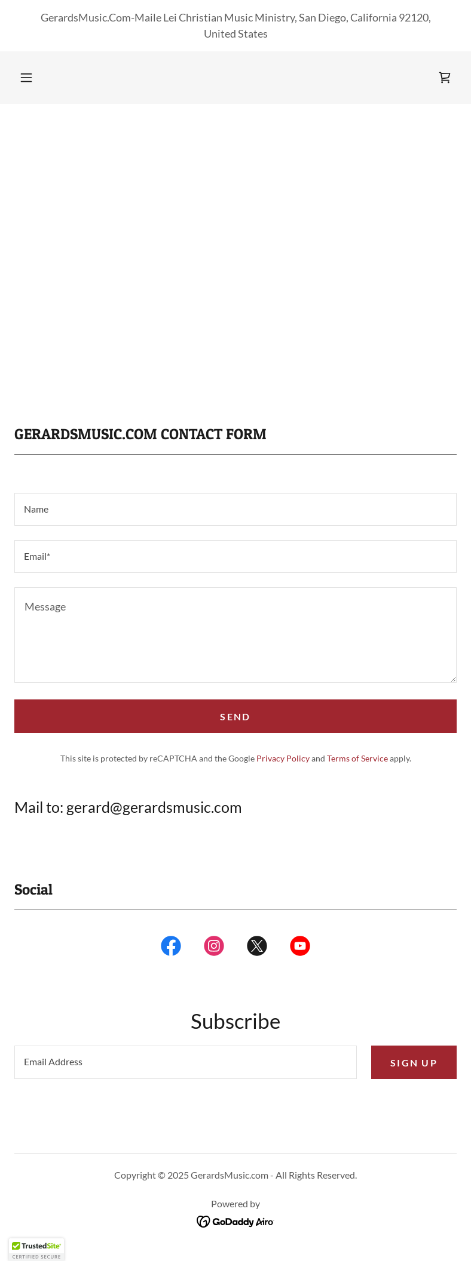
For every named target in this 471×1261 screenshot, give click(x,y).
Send (235, 716)
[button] (26, 78)
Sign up (414, 1062)
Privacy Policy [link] (283, 758)
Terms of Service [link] (357, 758)
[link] (445, 78)
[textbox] (235, 509)
